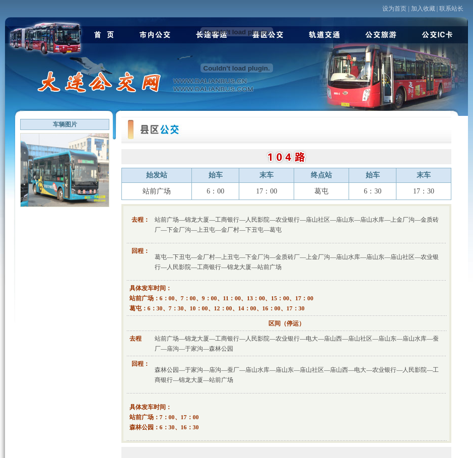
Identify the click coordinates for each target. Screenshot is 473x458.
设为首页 (394, 8)
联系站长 (451, 8)
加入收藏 (423, 8)
